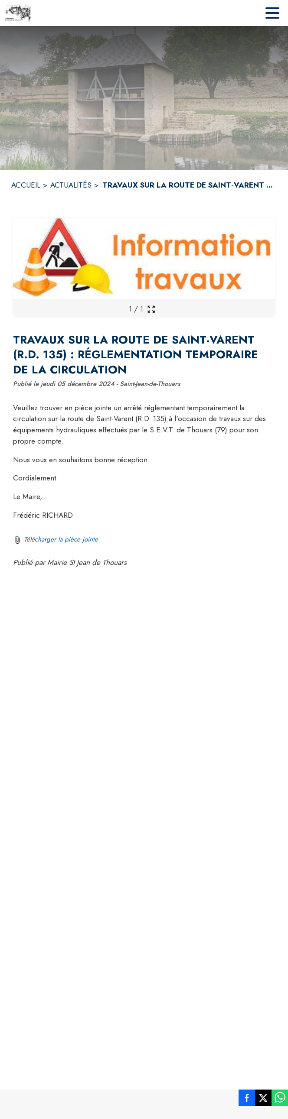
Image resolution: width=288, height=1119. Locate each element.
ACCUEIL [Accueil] (25, 185)
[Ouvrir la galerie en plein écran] (151, 309)
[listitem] (247, 1099)
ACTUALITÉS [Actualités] (71, 185)
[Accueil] (17, 13)
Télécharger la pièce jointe (61, 539)
